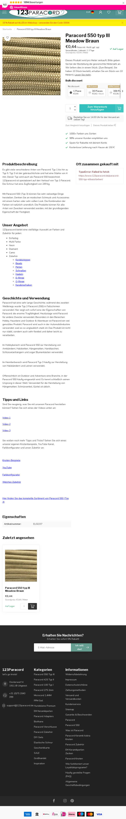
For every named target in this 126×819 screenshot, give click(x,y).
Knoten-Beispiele (11, 460)
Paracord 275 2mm (43, 690)
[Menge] (24, 606)
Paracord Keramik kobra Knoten (77, 737)
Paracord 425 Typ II (44, 679)
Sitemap (69, 709)
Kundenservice (73, 704)
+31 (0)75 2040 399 (17, 695)
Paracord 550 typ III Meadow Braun (34, 29)
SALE (37, 753)
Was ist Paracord (74, 730)
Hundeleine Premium (44, 705)
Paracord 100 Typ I (43, 684)
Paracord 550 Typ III (44, 674)
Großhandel (40, 758)
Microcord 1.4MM (43, 695)
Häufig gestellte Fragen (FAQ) (77, 774)
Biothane (38, 721)
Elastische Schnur (43, 742)
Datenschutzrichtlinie (76, 684)
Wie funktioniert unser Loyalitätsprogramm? (77, 765)
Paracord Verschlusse (45, 726)
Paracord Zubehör (43, 732)
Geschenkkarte (42, 747)
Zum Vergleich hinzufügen (77, 125)
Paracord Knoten (74, 758)
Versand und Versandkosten (73, 697)
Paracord (70, 720)
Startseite (7, 29)
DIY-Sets (38, 737)
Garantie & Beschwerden (78, 714)
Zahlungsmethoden (75, 690)
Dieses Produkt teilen (104, 125)
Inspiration (39, 763)
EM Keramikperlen (43, 711)
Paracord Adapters (44, 716)
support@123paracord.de (20, 705)
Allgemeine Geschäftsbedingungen (77, 783)
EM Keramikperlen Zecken (74, 751)
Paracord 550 (72, 725)
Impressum (71, 679)
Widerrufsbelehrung (76, 674)
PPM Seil (38, 700)
